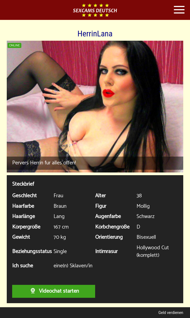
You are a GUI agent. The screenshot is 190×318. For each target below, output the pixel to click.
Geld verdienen (170, 312)
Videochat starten (53, 291)
